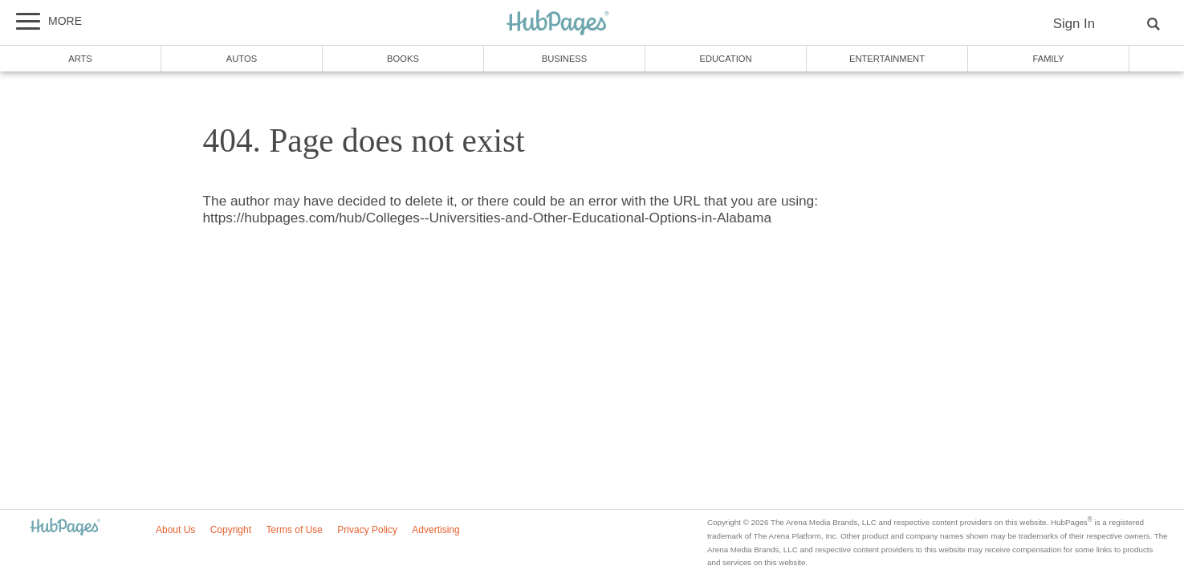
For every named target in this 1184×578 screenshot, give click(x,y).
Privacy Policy (367, 529)
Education (725, 58)
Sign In (1074, 23)
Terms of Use (294, 529)
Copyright (230, 529)
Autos (241, 58)
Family (1048, 58)
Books (403, 58)
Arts (80, 58)
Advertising (435, 529)
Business (565, 58)
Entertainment (887, 58)
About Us (175, 529)
